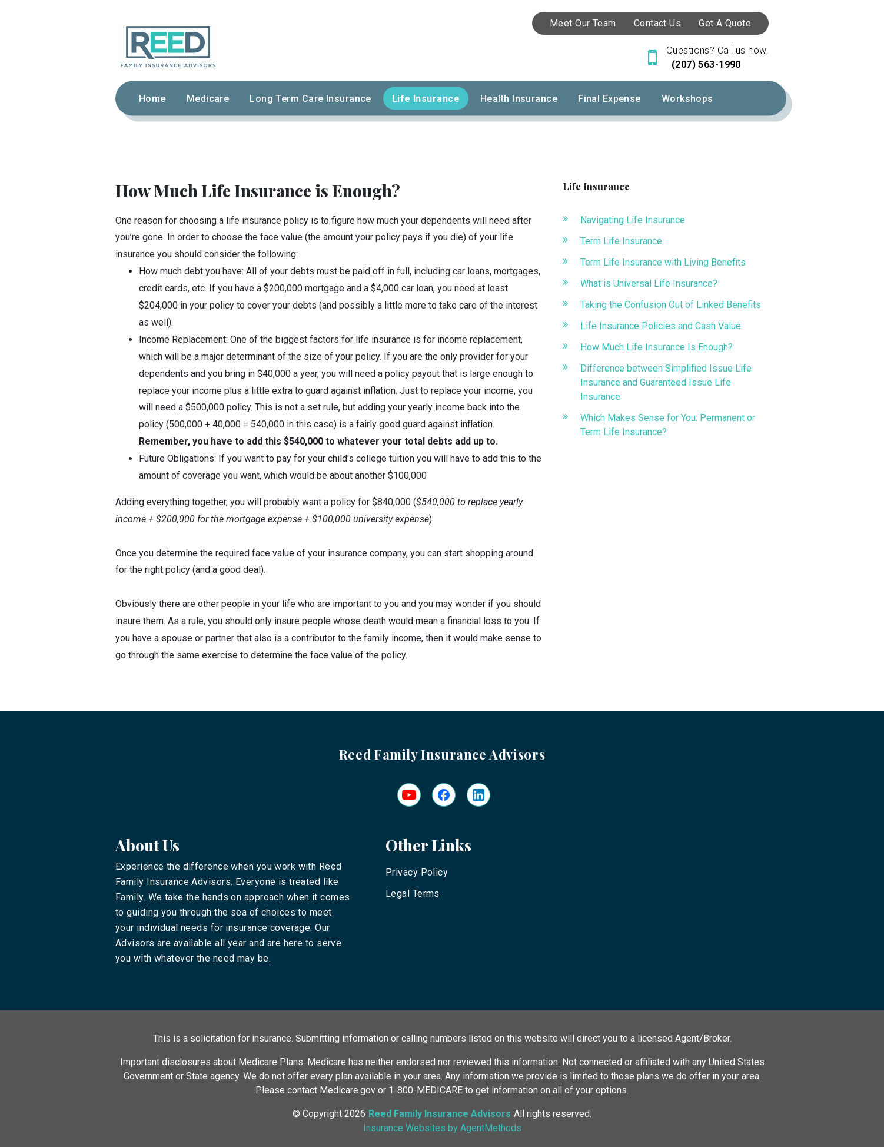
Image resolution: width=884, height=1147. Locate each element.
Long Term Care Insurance (310, 98)
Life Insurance (426, 98)
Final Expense (609, 98)
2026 (354, 1113)
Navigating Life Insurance (632, 220)
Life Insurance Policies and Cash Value (660, 325)
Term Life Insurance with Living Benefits (663, 262)
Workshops (687, 98)
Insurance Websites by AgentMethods (442, 1127)
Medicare (208, 98)
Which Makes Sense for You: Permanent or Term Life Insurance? (667, 424)
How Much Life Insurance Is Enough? (656, 347)
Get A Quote (725, 23)
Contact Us (657, 23)
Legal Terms (412, 893)
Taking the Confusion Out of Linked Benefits (670, 304)
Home (152, 98)
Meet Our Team (583, 23)
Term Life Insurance (621, 241)
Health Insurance (518, 98)
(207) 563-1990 (705, 64)
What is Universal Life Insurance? (648, 283)
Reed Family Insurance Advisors (442, 754)
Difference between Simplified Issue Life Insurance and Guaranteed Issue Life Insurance (666, 382)
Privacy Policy (416, 872)
